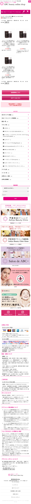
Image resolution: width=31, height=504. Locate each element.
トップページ (15, 485)
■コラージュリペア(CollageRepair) (12, 143)
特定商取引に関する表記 (15, 491)
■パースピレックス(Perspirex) (11, 159)
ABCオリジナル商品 (7, 115)
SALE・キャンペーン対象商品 (10, 118)
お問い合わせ (15, 494)
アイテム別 (5, 169)
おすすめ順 (3, 20)
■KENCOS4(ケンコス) (9, 156)
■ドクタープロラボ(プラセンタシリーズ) (13, 166)
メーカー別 (5, 172)
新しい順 (22, 20)
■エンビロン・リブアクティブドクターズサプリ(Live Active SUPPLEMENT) (16, 135)
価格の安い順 (9, 20)
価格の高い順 (16, 20)
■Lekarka (6, 128)
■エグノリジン (7, 153)
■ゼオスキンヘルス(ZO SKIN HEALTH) (13, 131)
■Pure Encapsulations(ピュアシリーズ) (13, 146)
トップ (2, 16)
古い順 (26, 20)
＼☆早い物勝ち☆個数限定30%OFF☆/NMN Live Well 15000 (8, 45)
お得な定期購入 (6, 179)
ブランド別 (8, 16)
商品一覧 (5, 121)
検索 (15, 198)
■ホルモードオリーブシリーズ (11, 163)
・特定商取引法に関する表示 (8, 469)
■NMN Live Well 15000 (9, 149)
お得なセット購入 (7, 176)
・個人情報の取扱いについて (8, 468)
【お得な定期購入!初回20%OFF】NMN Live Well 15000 (8, 72)
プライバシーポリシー (15, 497)
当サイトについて (15, 488)
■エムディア (7, 139)
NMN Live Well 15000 (23, 44)
